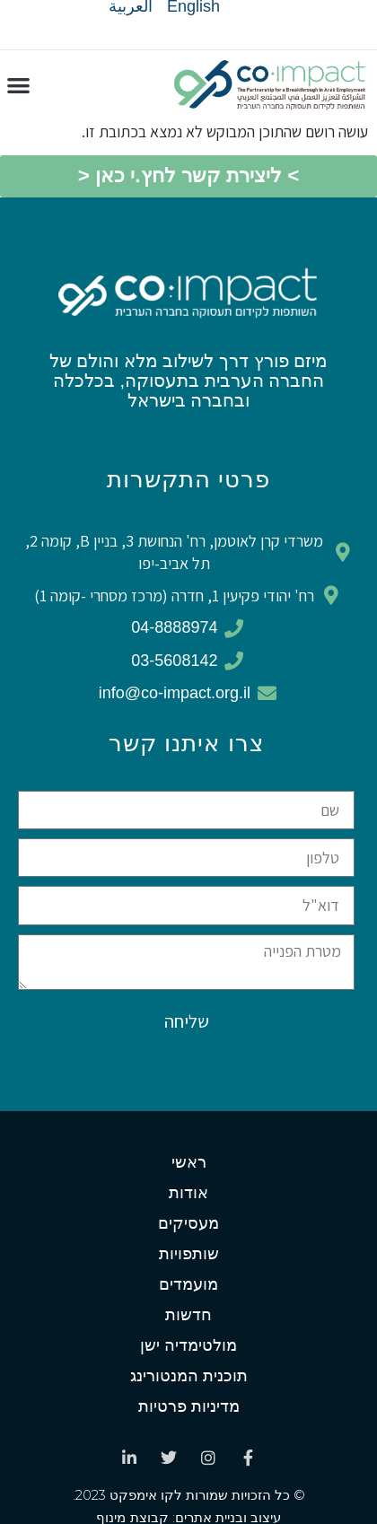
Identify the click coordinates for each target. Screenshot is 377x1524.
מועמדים (188, 1284)
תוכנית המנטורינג (189, 1376)
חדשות (188, 1315)
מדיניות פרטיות (189, 1406)
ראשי (188, 1162)
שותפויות (189, 1254)
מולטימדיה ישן (188, 1345)
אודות (188, 1193)
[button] (18, 85)
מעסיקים (188, 1223)
